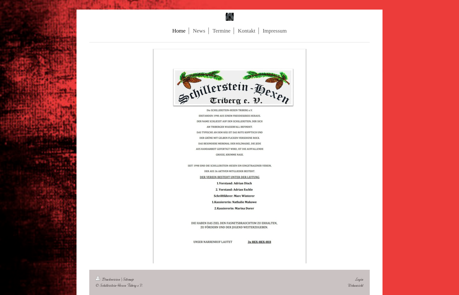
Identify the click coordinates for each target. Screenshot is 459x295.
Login (359, 279)
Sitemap (128, 279)
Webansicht (355, 285)
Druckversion (108, 279)
